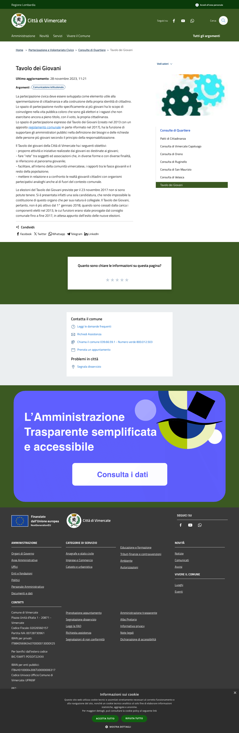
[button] (119, 727)
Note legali (127, 632)
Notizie (179, 553)
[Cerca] (223, 20)
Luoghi (179, 585)
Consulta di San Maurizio (175, 169)
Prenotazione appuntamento (84, 613)
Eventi (179, 591)
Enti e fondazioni (21, 573)
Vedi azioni (165, 64)
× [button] (234, 693)
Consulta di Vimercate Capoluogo (180, 146)
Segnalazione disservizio (81, 619)
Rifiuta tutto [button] (134, 718)
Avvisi (178, 566)
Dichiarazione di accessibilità (138, 639)
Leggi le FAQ (73, 626)
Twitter (40, 234)
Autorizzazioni (129, 567)
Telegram (74, 234)
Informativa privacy (132, 626)
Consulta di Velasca (172, 177)
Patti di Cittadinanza (173, 138)
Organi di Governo (22, 553)
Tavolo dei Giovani (171, 185)
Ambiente (126, 560)
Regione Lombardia (23, 5)
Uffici (14, 566)
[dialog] (119, 711)
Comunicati (182, 560)
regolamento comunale (45, 127)
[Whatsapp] (190, 20)
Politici (15, 580)
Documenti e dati (22, 593)
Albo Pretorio (128, 619)
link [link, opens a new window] (155, 710)
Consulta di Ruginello (173, 161)
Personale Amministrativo (27, 586)
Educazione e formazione (135, 547)
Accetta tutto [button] (105, 718)
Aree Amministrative (24, 560)
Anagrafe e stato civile (80, 553)
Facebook (24, 234)
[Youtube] (181, 20)
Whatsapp (56, 234)
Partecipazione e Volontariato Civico (51, 50)
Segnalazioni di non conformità (85, 639)
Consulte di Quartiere (92, 50)
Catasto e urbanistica (79, 566)
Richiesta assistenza (78, 632)
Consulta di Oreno (171, 154)
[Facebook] (172, 20)
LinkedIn (91, 234)
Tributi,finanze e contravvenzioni (140, 554)
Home (19, 50)
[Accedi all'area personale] (209, 5)
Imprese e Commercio (79, 560)
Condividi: (25, 227)
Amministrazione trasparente (138, 613)
